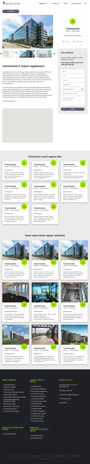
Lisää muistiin (79, 41)
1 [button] (21, 61)
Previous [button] (1, 54)
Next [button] (54, 54)
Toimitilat (43, 3)
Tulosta (66, 41)
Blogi (66, 3)
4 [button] (29, 61)
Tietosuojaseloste (65, 399)
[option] (27, 31)
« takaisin (11, 11)
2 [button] (24, 61)
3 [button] (26, 61)
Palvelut (56, 3)
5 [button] (31, 61)
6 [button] (34, 61)
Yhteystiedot (76, 3)
